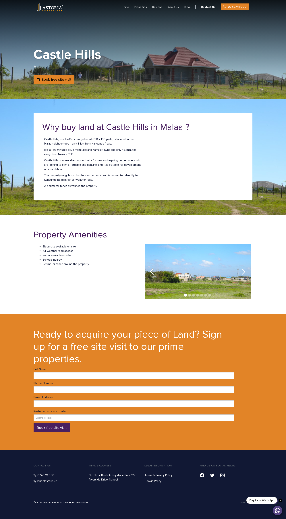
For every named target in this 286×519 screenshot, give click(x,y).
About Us (173, 7)
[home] (50, 7)
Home (125, 7)
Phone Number (43, 383)
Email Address (43, 397)
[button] (152, 271)
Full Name (40, 369)
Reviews (157, 7)
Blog (187, 7)
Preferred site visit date (50, 411)
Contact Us (208, 7)
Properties (140, 7)
